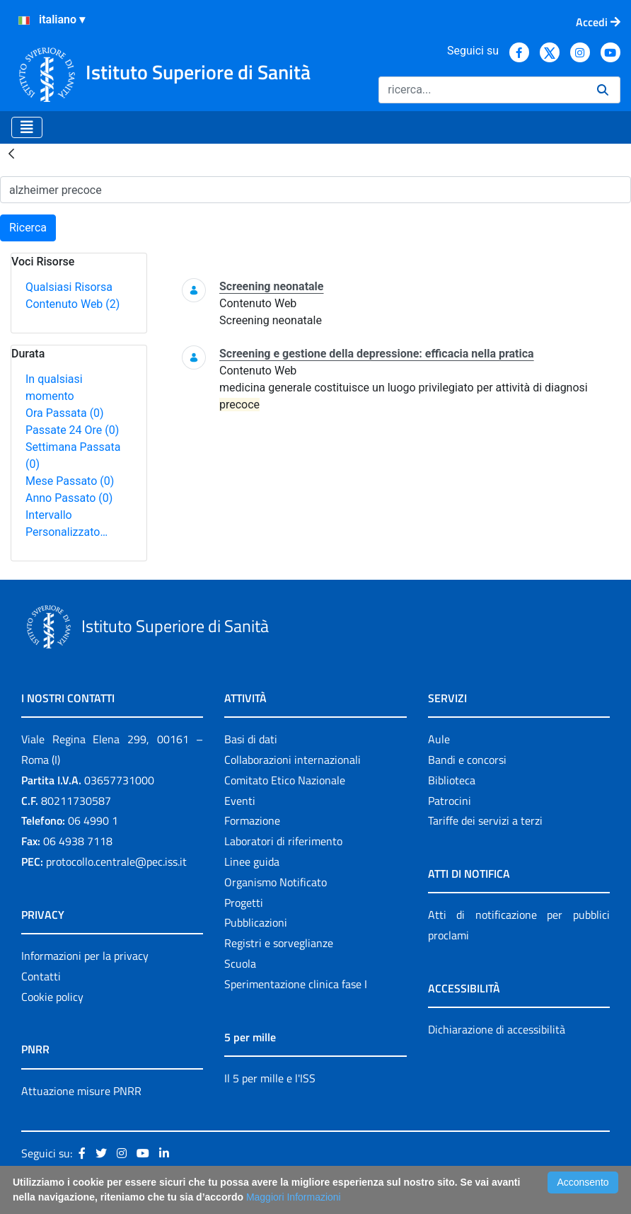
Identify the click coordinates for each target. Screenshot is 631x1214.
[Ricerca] (482, 89)
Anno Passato (68, 498)
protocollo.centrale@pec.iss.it (116, 861)
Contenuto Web (72, 304)
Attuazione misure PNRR (81, 1090)
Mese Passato (69, 481)
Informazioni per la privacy (85, 955)
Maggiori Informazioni (293, 1197)
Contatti (41, 976)
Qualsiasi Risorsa (68, 287)
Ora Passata (64, 413)
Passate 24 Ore (72, 430)
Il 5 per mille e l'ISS (270, 1078)
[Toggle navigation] (26, 127)
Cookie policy (52, 996)
